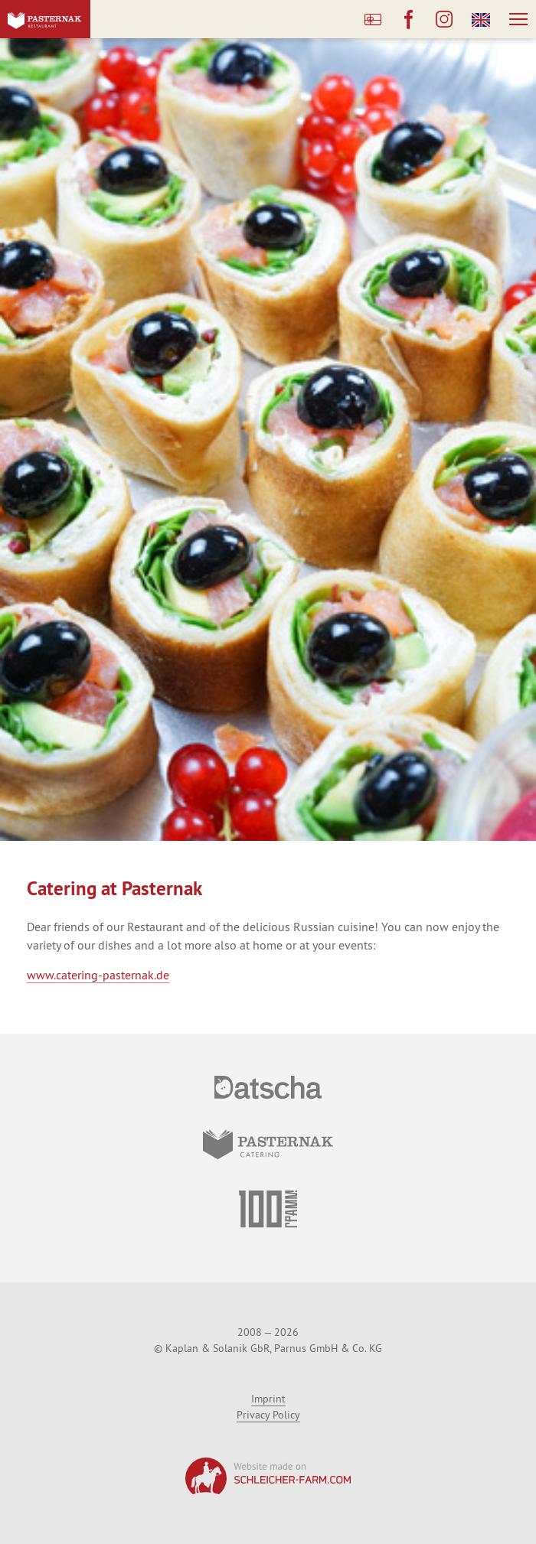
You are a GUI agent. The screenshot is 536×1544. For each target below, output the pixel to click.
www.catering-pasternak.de (98, 974)
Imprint (268, 1399)
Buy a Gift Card (372, 19)
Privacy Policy (268, 1415)
